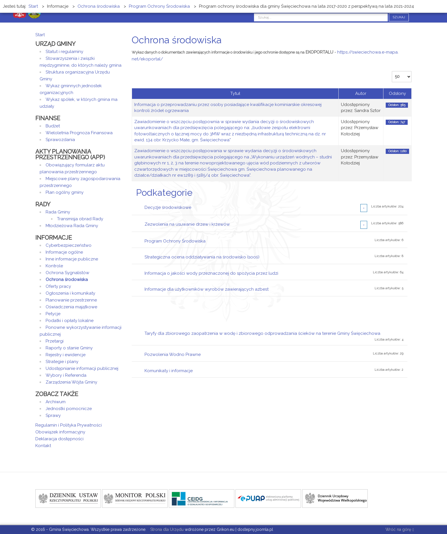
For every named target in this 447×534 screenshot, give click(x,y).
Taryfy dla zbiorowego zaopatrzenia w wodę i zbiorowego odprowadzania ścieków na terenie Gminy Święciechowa (262, 333)
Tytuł (235, 93)
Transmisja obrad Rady (80, 218)
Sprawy (53, 415)
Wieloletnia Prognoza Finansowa (79, 132)
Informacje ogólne (64, 252)
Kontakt (43, 445)
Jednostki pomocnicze (69, 408)
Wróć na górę (399, 530)
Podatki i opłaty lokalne (70, 320)
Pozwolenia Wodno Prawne (173, 354)
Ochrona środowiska (67, 279)
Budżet (53, 126)
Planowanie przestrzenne (71, 300)
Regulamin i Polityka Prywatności (68, 425)
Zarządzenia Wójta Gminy (71, 382)
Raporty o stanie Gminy (69, 347)
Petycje (53, 313)
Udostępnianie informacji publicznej (82, 368)
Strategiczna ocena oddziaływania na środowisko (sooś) (202, 257)
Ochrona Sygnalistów (67, 272)
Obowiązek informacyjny (60, 432)
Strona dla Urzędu (166, 529)
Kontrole (54, 265)
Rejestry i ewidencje (66, 354)
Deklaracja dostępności (59, 438)
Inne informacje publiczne (72, 259)
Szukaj (399, 17)
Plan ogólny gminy (65, 192)
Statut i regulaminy (64, 51)
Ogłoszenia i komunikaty (70, 293)
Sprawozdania (60, 139)
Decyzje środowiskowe (168, 207)
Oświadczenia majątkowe (71, 306)
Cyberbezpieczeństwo (69, 245)
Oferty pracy (58, 286)
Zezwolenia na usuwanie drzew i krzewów (187, 224)
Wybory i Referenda (66, 375)
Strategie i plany (62, 361)
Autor (360, 93)
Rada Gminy (58, 212)
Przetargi (55, 341)
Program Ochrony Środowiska (175, 241)
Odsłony (397, 93)
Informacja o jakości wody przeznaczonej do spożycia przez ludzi (211, 273)
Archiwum (56, 401)
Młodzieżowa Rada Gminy (72, 225)
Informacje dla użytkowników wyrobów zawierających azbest (207, 289)
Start (40, 34)
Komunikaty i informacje (169, 370)
